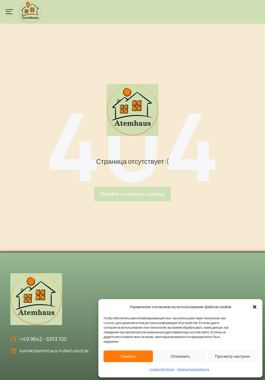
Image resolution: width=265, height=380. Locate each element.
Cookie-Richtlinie (161, 369)
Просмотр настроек (232, 356)
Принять (128, 356)
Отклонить (180, 356)
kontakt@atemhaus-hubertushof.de (54, 351)
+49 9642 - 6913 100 (43, 338)
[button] (254, 306)
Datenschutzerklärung (193, 369)
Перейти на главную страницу (132, 194)
